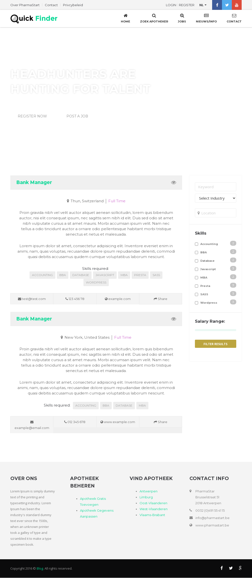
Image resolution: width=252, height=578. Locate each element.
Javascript (104, 275)
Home (125, 18)
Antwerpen (149, 491)
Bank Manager (34, 182)
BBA (62, 275)
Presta (140, 275)
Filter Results (215, 344)
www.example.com (117, 422)
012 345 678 (74, 422)
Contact (51, 4)
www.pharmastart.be (212, 525)
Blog (40, 568)
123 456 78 (74, 299)
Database (80, 275)
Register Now (32, 116)
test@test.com (32, 299)
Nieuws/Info (206, 18)
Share (160, 299)
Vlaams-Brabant (152, 515)
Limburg (146, 497)
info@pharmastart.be (212, 518)
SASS (156, 275)
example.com (118, 299)
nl (201, 5)
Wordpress (96, 282)
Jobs (182, 18)
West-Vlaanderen (154, 509)
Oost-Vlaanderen (153, 503)
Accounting (42, 275)
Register (186, 4)
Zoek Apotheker (154, 18)
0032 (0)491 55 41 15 (210, 511)
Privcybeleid (73, 4)
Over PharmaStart (25, 4)
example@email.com (32, 425)
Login (171, 4)
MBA (124, 275)
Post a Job (77, 116)
